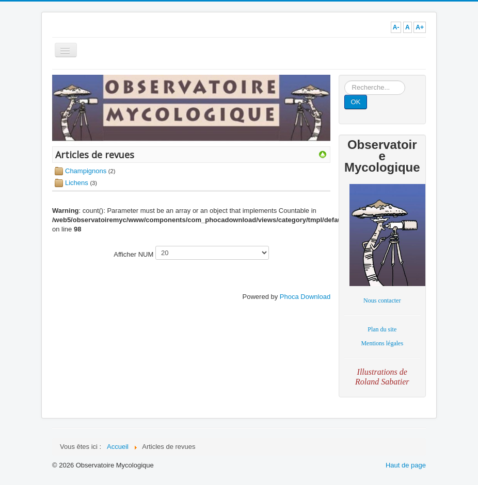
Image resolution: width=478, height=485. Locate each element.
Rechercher (344, 80)
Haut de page (406, 465)
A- (396, 27)
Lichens (76, 183)
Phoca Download (305, 296)
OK (356, 102)
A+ (420, 27)
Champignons (85, 171)
